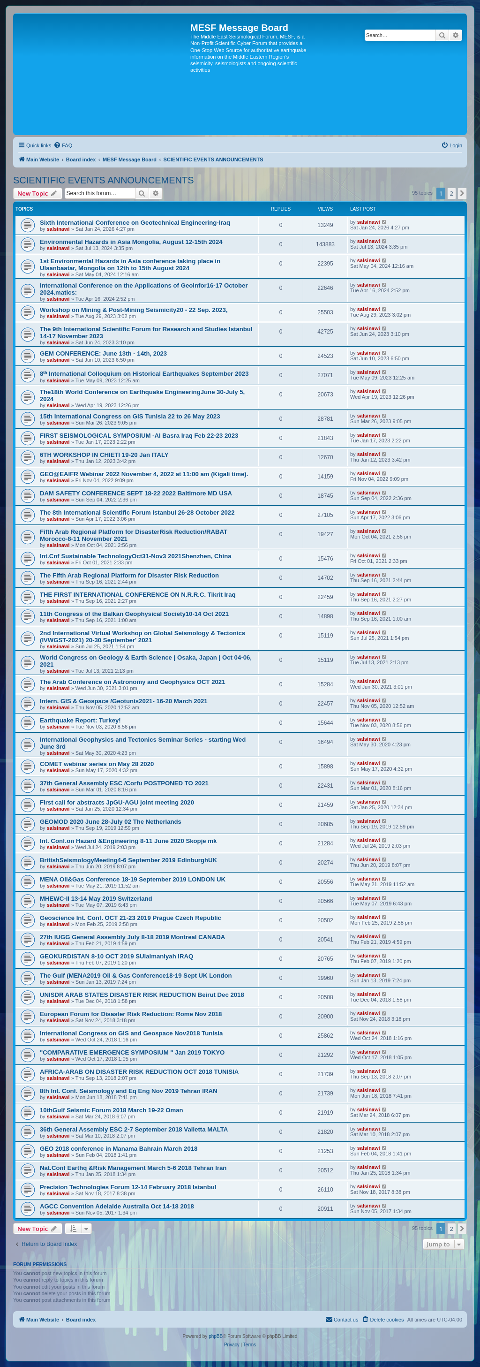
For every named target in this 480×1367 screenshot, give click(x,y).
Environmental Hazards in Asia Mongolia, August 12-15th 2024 (131, 241)
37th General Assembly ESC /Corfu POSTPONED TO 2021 (124, 783)
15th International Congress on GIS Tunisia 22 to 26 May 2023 (130, 416)
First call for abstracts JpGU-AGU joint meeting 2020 (117, 802)
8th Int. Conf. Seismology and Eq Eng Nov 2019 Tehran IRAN (129, 1090)
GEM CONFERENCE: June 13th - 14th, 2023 (103, 353)
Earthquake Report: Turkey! (80, 720)
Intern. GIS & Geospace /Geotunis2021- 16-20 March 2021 (124, 701)
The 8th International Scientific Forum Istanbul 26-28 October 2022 (137, 512)
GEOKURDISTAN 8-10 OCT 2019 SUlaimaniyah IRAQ (116, 956)
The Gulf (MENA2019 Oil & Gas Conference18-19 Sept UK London (136, 975)
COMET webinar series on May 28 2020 (97, 763)
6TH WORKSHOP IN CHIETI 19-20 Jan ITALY (104, 454)
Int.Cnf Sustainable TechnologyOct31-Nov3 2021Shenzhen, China (136, 556)
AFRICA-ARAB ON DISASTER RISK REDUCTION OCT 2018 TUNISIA (139, 1071)
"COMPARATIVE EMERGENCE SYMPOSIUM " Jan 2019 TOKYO (132, 1052)
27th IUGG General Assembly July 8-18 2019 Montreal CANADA (132, 937)
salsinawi (58, 229)
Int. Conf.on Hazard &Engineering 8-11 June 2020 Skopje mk (128, 840)
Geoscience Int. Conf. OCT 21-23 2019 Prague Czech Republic (130, 917)
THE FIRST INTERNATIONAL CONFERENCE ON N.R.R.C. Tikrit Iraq (138, 594)
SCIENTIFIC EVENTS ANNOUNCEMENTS (103, 180)
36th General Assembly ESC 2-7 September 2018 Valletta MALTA (134, 1129)
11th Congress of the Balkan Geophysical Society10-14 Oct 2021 (134, 613)
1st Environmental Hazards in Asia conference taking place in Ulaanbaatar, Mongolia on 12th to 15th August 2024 (130, 265)
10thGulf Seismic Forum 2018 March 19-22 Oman (111, 1110)
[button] (462, 193)
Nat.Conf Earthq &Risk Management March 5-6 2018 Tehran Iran (133, 1167)
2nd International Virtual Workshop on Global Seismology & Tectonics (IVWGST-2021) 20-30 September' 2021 (142, 637)
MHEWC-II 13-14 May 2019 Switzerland (96, 898)
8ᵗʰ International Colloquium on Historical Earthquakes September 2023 (144, 373)
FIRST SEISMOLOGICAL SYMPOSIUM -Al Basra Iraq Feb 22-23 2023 (139, 435)
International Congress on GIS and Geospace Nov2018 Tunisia (131, 1033)
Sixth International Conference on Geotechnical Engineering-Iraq (135, 222)
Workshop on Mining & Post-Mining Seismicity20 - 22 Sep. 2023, (134, 309)
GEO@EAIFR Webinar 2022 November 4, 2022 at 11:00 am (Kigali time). (144, 474)
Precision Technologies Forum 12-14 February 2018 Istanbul (128, 1187)
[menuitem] (62, 145)
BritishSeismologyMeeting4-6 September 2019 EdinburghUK (128, 860)
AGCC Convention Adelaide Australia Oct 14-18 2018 (117, 1206)
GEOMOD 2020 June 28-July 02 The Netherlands (110, 821)
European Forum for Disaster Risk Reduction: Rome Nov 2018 (131, 1014)
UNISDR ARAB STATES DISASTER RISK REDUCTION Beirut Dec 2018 (142, 994)
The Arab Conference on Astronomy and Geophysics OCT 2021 (132, 681)
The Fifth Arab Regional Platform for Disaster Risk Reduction (129, 575)
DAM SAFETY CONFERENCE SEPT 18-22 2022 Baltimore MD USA (136, 493)
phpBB (216, 1336)
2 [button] (451, 193)
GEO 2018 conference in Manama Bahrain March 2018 (118, 1148)
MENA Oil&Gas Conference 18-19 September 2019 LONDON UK (132, 879)
